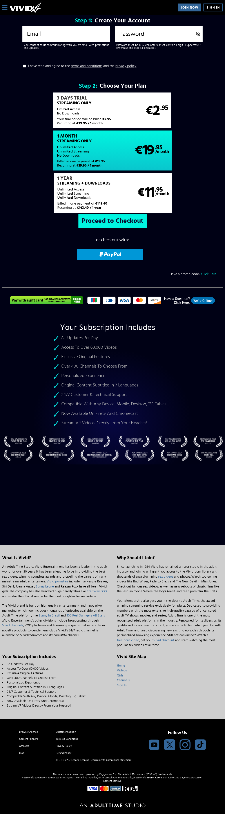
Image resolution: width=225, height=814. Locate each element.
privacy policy (125, 66)
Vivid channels (12, 625)
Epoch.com (40, 777)
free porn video (128, 640)
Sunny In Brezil (49, 615)
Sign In (213, 7)
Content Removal (112, 781)
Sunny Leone (45, 586)
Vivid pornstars (57, 581)
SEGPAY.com (154, 777)
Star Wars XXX (97, 591)
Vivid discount (163, 640)
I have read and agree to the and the (82, 66)
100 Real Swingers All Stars (86, 615)
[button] (57, 113)
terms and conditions (86, 66)
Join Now (189, 7)
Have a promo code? (193, 236)
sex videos (165, 576)
